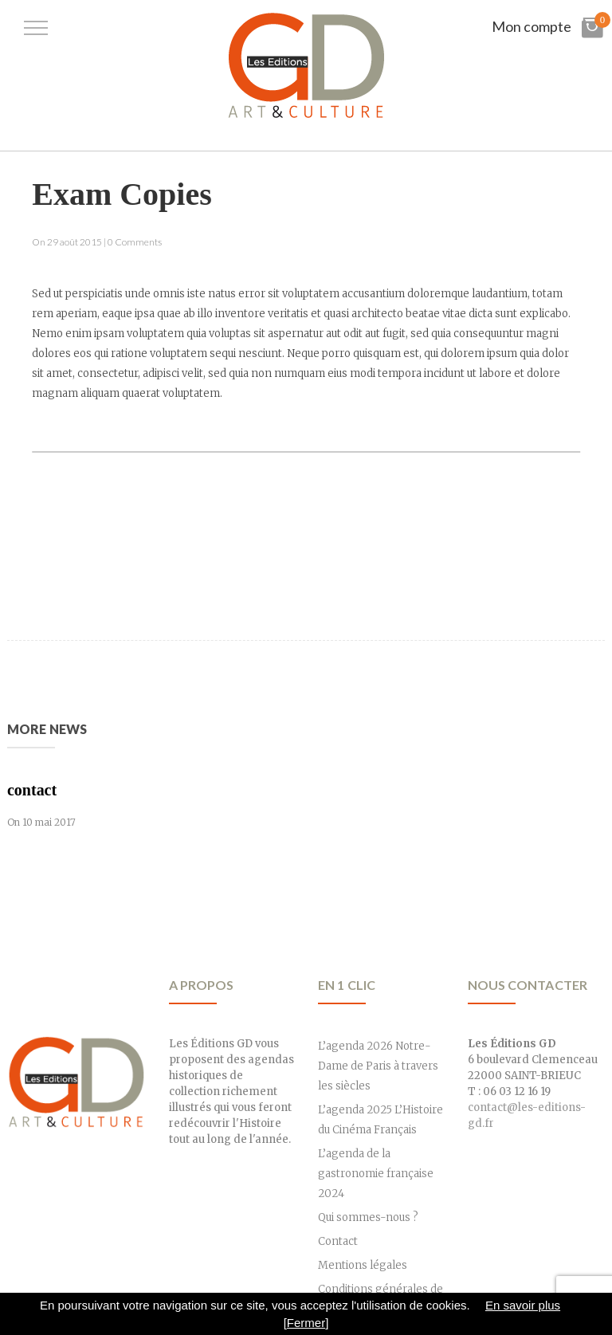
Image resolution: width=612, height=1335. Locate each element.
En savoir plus (522, 1305)
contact (32, 790)
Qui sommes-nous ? (368, 1217)
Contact (338, 1241)
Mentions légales (362, 1265)
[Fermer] (306, 1322)
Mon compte (531, 26)
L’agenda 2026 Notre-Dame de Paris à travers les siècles (378, 1066)
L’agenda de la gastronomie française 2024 (376, 1173)
